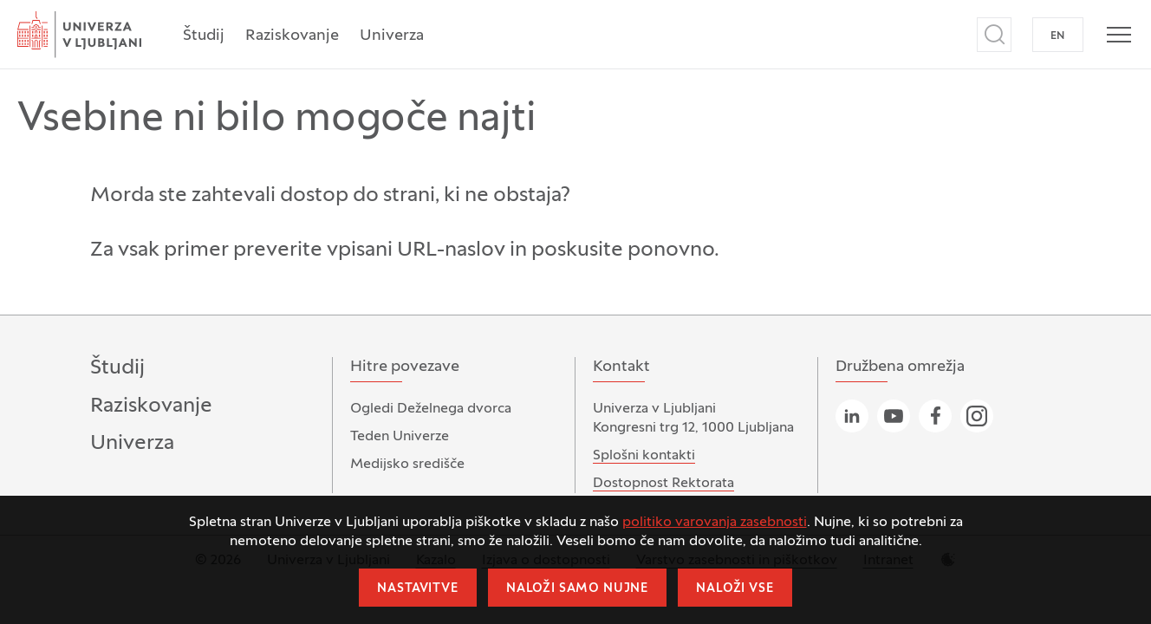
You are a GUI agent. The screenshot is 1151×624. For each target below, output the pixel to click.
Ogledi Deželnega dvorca (430, 409)
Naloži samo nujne (577, 589)
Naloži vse (734, 589)
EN (1057, 36)
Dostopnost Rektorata (663, 484)
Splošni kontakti (644, 456)
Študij (203, 36)
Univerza (392, 36)
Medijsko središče (407, 464)
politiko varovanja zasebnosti (714, 523)
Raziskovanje (292, 36)
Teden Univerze (399, 437)
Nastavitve (417, 589)
